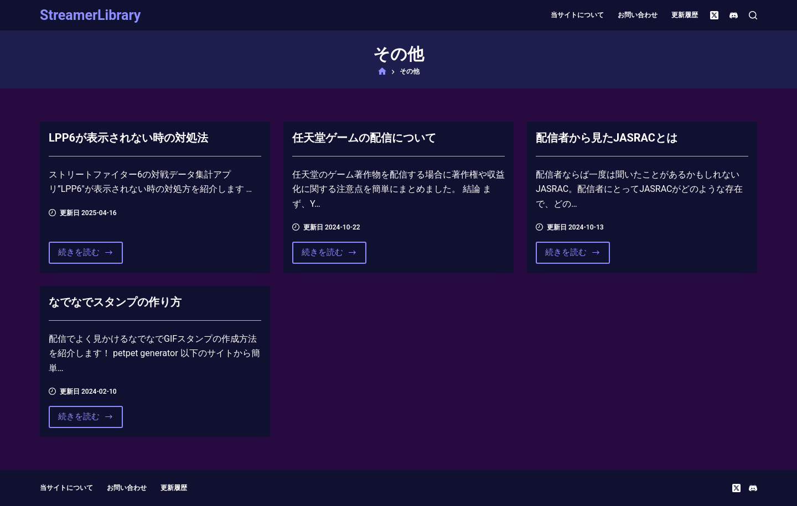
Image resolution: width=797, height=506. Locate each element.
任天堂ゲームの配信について (364, 137)
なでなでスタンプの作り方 (115, 302)
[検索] (753, 15)
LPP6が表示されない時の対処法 (128, 137)
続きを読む (85, 255)
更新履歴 (684, 15)
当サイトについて (577, 15)
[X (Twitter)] (714, 15)
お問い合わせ (638, 15)
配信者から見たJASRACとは (606, 137)
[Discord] (733, 15)
